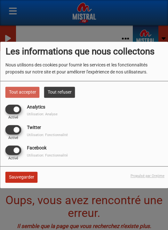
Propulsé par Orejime (147, 176)
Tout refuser (60, 92)
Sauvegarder (21, 177)
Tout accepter (22, 92)
